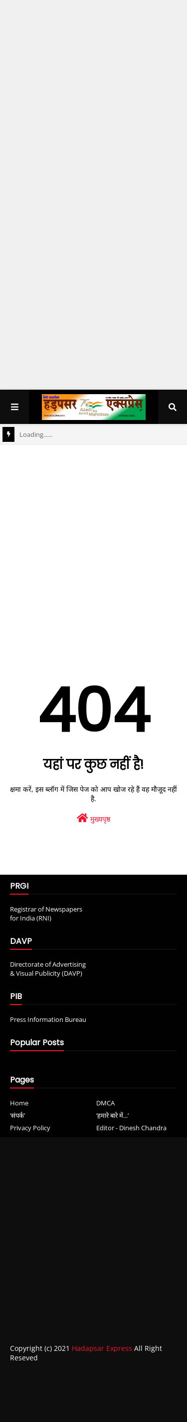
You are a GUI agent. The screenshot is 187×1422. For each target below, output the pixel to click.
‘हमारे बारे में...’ (112, 1115)
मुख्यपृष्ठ (93, 818)
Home (19, 1102)
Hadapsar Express (102, 1348)
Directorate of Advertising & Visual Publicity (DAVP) (48, 969)
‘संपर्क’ (17, 1115)
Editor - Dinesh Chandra (131, 1127)
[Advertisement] (93, 101)
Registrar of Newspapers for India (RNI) (46, 913)
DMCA (105, 1102)
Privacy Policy (30, 1127)
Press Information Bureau (48, 1019)
